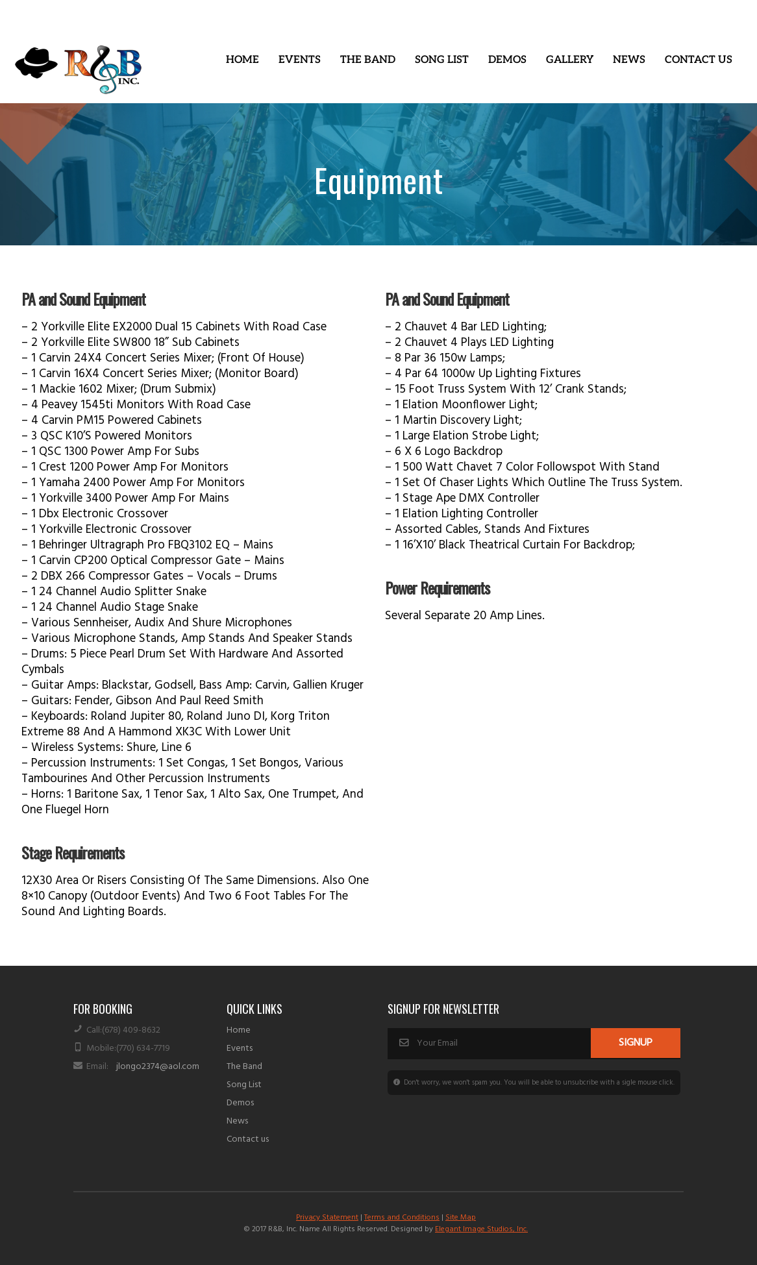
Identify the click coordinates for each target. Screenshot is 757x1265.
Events (300, 60)
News (629, 60)
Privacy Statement (327, 1217)
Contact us (248, 1139)
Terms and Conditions (402, 1217)
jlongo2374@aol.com (157, 1066)
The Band (367, 60)
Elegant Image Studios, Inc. (481, 1229)
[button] (299, 60)
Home (242, 60)
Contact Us (698, 60)
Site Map (460, 1217)
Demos (507, 60)
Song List (442, 60)
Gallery (569, 60)
